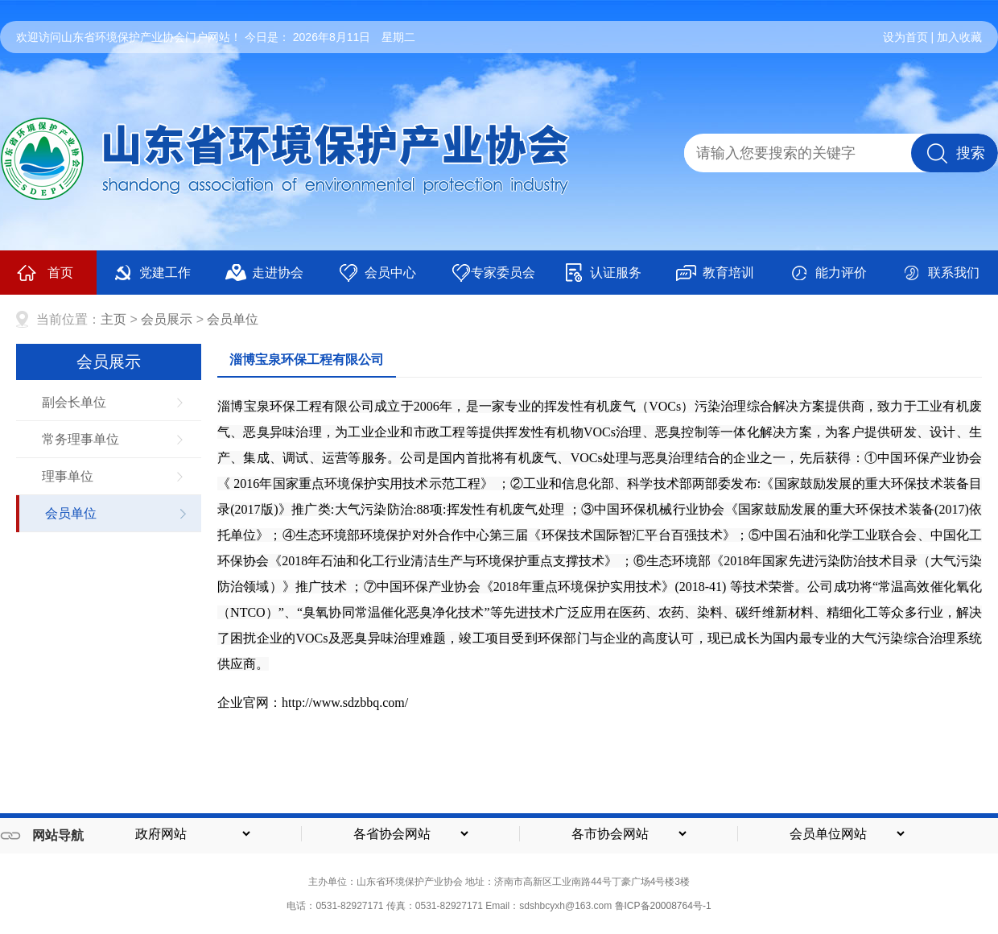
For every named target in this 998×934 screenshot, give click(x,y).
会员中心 (377, 272)
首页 (44, 272)
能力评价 (828, 272)
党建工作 (152, 272)
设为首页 (905, 37)
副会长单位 (74, 402)
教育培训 (715, 272)
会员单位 (232, 319)
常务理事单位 (80, 439)
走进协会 (264, 272)
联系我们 (940, 272)
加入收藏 (959, 37)
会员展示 (166, 319)
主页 (113, 319)
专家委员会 (493, 272)
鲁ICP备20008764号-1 (663, 905)
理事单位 (67, 476)
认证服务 (602, 272)
